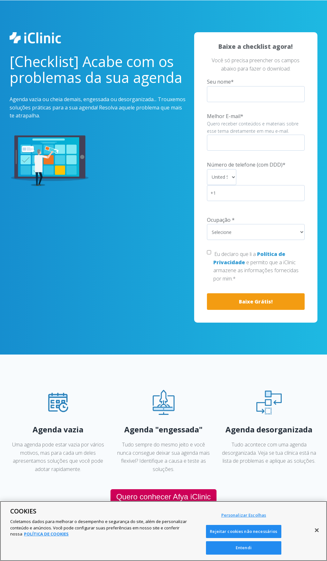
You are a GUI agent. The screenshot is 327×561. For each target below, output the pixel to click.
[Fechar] (317, 530)
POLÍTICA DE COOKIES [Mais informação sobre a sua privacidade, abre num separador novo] (46, 534)
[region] (163, 531)
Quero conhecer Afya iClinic (163, 496)
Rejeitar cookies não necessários (243, 531)
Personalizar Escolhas (243, 515)
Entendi (244, 547)
